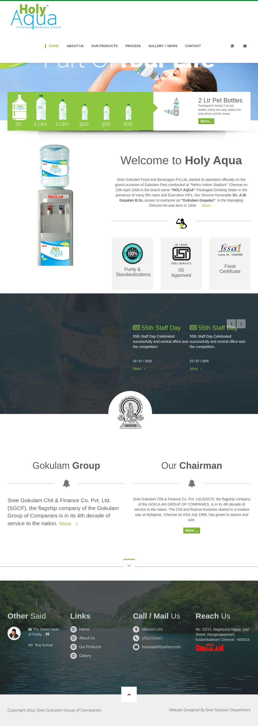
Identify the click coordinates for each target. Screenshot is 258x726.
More (137, 369)
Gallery (85, 656)
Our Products (104, 46)
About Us (75, 46)
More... (207, 205)
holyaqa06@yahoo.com (161, 647)
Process (133, 46)
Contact (193, 46)
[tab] (18, 111)
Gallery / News (162, 46)
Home (54, 46)
